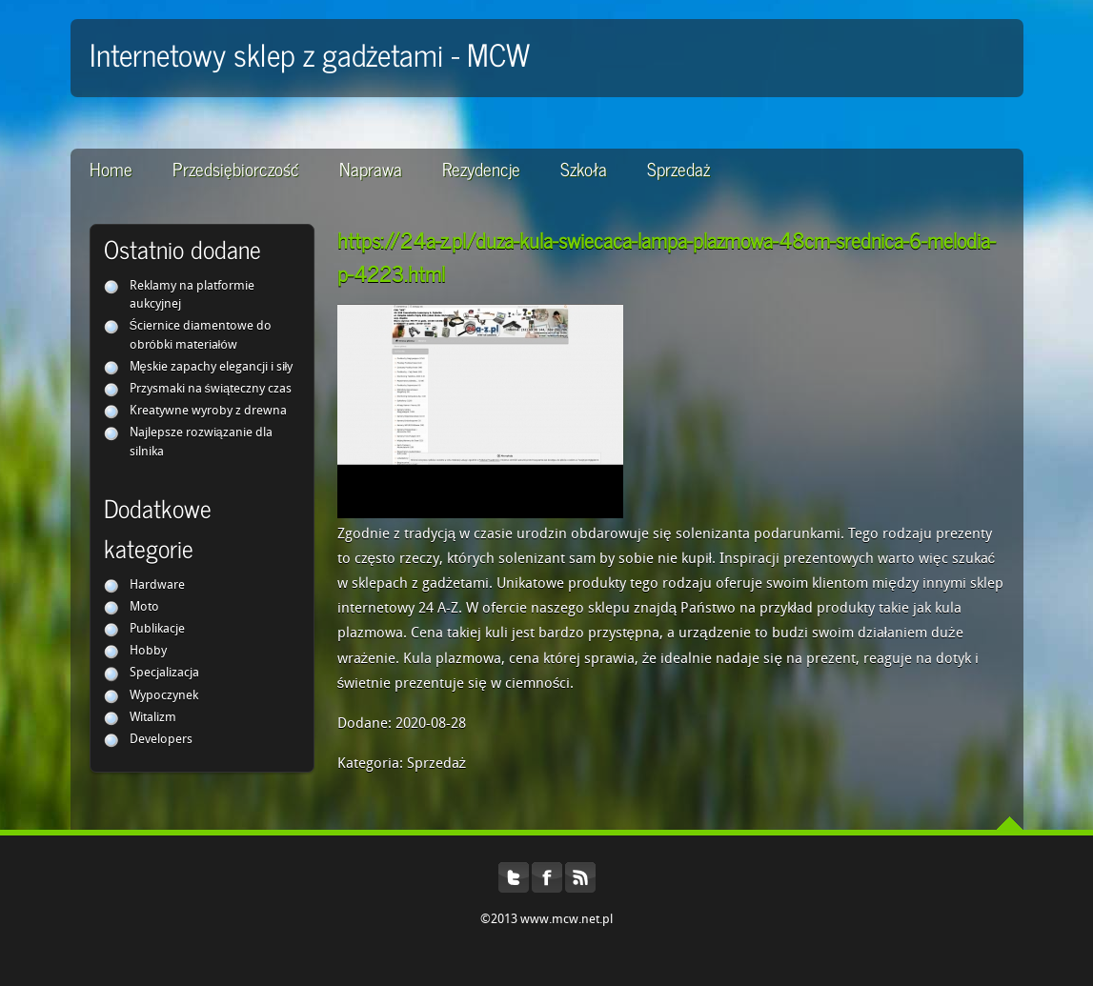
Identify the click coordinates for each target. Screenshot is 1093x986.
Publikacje (157, 629)
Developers (161, 740)
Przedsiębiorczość (235, 168)
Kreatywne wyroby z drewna (208, 411)
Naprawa (370, 168)
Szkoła (583, 168)
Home (111, 168)
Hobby (148, 651)
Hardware (157, 585)
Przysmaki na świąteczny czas (211, 389)
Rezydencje (481, 168)
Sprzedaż (678, 168)
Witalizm (153, 718)
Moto (144, 607)
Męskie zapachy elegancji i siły (211, 367)
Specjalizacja (164, 673)
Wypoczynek (164, 696)
